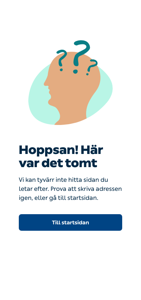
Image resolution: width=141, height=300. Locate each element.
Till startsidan (70, 222)
